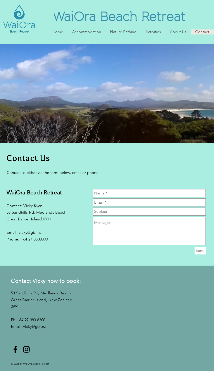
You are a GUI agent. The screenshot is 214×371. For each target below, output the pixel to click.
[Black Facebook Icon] (15, 349)
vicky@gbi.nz (30, 232)
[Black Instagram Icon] (26, 349)
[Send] (200, 250)
